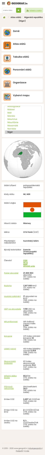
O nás (26, 451)
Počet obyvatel (11, 273)
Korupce (8, 336)
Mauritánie (23, 122)
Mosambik (23, 125)
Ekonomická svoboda (10, 362)
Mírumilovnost (11, 321)
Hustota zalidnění (12, 296)
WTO (25, 262)
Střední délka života (10, 377)
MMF (25, 264)
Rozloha (8, 285)
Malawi (23, 109)
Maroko (23, 116)
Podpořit (19, 451)
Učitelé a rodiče (34, 10)
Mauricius (23, 119)
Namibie (23, 128)
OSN (25, 260)
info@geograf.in (35, 448)
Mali (23, 112)
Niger (23, 132)
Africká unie (29, 266)
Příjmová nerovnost (9, 387)
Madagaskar (23, 106)
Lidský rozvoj (10, 348)
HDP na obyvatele (12, 309)
